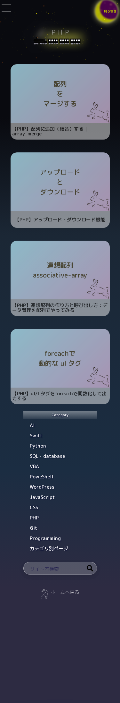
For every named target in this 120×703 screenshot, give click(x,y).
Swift (36, 435)
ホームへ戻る (65, 592)
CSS (34, 507)
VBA (34, 466)
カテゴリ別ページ (49, 548)
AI (32, 425)
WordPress (42, 487)
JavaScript (42, 497)
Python (38, 445)
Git (33, 528)
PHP (34, 517)
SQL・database (47, 456)
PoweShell (41, 476)
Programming (45, 538)
